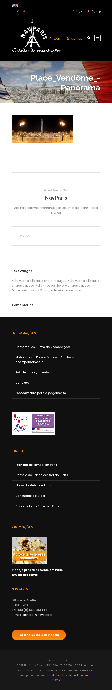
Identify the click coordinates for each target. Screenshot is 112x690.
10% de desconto (25, 575)
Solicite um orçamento (32, 372)
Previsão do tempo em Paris (36, 465)
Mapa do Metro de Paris (33, 485)
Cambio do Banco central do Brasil (41, 475)
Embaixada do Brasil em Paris (37, 506)
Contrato (22, 383)
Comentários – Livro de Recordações (43, 347)
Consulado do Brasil (30, 496)
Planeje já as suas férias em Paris (37, 570)
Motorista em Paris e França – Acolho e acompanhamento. (44, 359)
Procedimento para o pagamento (40, 393)
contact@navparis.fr (37, 615)
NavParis (56, 198)
